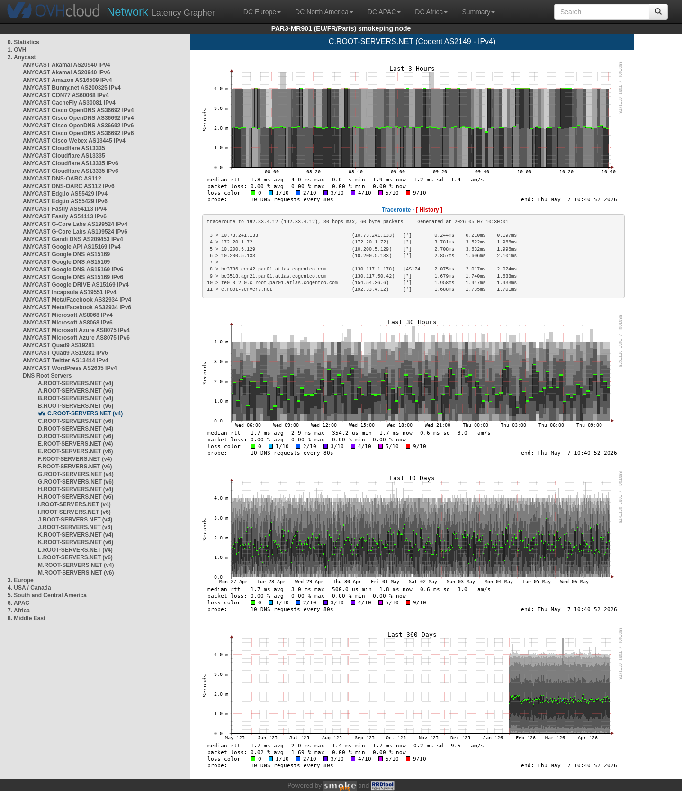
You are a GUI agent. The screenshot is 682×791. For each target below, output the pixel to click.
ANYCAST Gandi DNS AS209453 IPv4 (73, 239)
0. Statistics (23, 42)
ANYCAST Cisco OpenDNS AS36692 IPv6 (78, 125)
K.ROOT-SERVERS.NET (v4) (75, 534)
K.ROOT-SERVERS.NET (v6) (75, 542)
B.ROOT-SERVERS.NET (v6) (75, 406)
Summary (478, 12)
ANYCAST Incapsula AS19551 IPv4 (70, 292)
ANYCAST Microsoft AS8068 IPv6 (68, 322)
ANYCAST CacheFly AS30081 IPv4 (69, 102)
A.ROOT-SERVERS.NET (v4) (75, 383)
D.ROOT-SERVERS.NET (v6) (75, 436)
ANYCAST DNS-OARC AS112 (62, 178)
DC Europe (262, 12)
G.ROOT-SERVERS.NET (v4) (76, 474)
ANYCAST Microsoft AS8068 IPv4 (68, 315)
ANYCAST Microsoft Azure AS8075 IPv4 (76, 330)
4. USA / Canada (29, 587)
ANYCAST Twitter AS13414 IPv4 (65, 360)
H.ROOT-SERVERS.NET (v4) (75, 489)
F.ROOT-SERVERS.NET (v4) (75, 459)
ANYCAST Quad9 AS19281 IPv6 (65, 353)
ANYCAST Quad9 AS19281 (59, 345)
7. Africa (19, 610)
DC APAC (384, 12)
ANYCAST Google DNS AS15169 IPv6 (73, 269)
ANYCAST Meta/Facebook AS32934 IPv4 (77, 300)
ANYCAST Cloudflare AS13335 (64, 148)
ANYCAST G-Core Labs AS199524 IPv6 (75, 231)
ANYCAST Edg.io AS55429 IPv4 (65, 193)
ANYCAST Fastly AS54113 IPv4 (65, 209)
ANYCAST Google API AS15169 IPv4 (72, 246)
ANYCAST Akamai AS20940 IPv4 (66, 65)
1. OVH (17, 49)
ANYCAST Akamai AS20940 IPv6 (66, 72)
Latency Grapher (161, 11)
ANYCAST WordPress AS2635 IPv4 (70, 368)
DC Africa (431, 12)
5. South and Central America (47, 595)
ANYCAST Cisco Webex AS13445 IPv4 (74, 140)
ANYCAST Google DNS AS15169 (66, 254)
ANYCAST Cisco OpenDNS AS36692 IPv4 (78, 110)
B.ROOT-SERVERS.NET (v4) (75, 398)
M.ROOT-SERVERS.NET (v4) (76, 565)
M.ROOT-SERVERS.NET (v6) (76, 572)
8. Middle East (26, 618)
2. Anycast (22, 57)
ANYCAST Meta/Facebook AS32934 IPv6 (77, 307)
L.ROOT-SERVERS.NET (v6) (75, 557)
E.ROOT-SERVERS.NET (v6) (75, 451)
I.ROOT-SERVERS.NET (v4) (74, 504)
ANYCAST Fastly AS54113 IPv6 (65, 216)
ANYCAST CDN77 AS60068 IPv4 (66, 95)
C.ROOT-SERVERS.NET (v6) (75, 421)
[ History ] (429, 210)
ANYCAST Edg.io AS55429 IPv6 (65, 201)
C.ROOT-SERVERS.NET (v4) (85, 413)
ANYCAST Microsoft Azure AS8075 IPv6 (76, 337)
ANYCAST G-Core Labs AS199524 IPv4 (75, 224)
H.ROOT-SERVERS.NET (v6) (75, 497)
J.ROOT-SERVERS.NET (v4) (75, 519)
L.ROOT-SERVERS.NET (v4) (75, 550)
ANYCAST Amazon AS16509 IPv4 (67, 80)
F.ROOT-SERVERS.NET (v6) (75, 466)
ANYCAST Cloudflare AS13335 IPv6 (70, 163)
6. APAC (18, 603)
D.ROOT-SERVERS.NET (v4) (75, 428)
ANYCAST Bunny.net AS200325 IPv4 (72, 87)
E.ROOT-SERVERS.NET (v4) (75, 443)
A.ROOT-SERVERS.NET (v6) (75, 390)
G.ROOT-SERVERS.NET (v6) (76, 481)
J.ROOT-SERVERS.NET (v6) (75, 527)
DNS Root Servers (47, 375)
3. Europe (21, 580)
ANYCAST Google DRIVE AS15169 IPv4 (76, 284)
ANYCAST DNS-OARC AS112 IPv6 (69, 186)
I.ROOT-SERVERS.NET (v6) (74, 512)
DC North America (324, 12)
